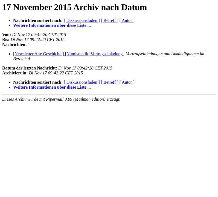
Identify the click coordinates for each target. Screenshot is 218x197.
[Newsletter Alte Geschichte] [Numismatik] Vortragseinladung (68, 53)
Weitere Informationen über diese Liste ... (52, 25)
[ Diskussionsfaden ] (82, 20)
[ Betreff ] (109, 20)
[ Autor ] (127, 20)
